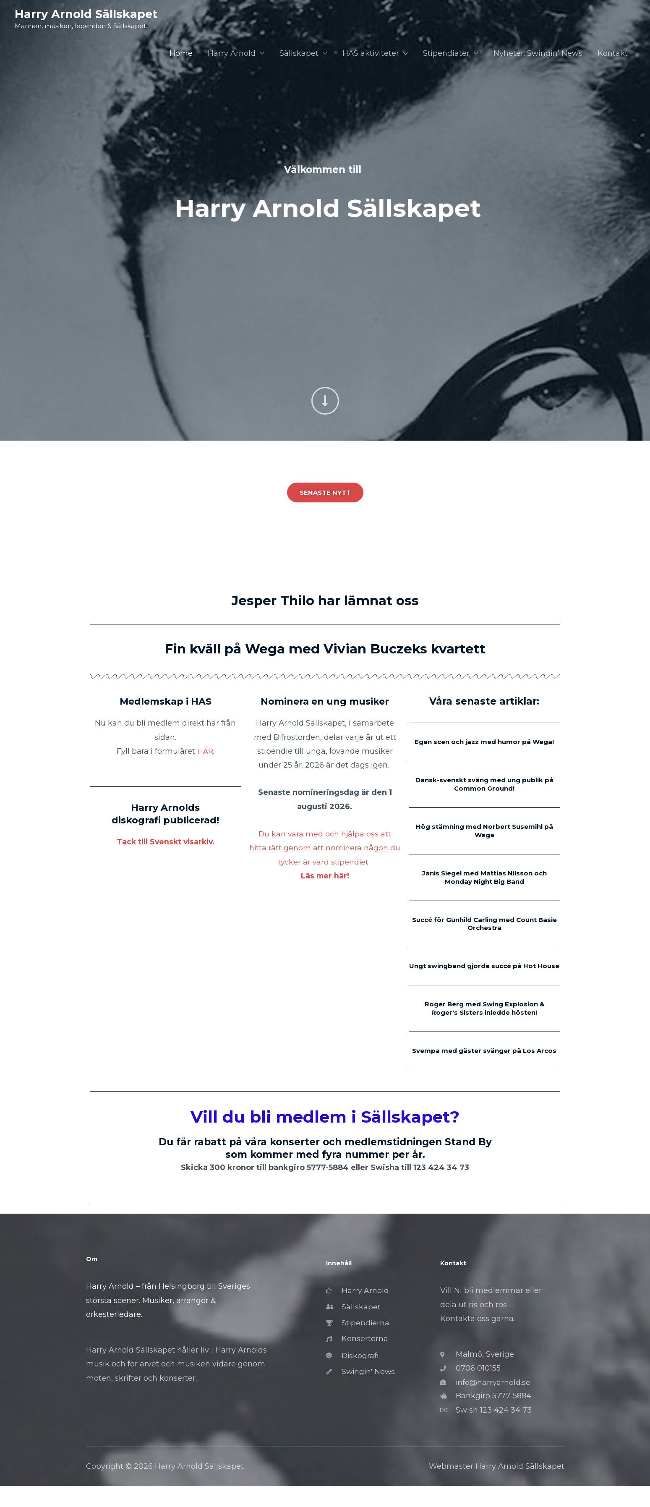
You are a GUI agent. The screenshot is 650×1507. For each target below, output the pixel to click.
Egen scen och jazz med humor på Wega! (484, 746)
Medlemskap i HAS (165, 701)
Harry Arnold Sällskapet (87, 14)
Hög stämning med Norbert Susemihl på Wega (484, 838)
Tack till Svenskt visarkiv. (166, 841)
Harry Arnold (232, 53)
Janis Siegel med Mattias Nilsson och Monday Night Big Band (484, 883)
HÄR (205, 751)
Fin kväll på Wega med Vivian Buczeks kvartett (325, 648)
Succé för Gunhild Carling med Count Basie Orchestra (484, 930)
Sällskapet (298, 53)
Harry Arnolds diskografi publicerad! (165, 814)
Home (181, 53)
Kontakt (613, 53)
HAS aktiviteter (370, 53)
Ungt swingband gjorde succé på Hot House (484, 975)
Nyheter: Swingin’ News (537, 53)
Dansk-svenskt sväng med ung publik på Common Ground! (484, 792)
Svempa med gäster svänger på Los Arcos (484, 1067)
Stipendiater (446, 53)
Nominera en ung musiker (325, 701)
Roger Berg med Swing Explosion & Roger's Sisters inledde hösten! (484, 1021)
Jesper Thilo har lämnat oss (325, 600)
